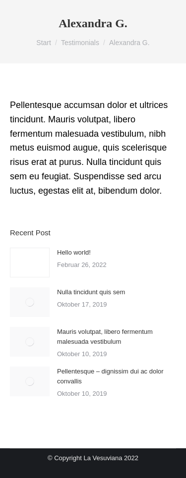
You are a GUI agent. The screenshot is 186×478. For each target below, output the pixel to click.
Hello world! (74, 252)
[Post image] (30, 262)
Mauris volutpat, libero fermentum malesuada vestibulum (105, 336)
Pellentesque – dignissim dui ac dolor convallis (110, 376)
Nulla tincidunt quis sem (91, 292)
